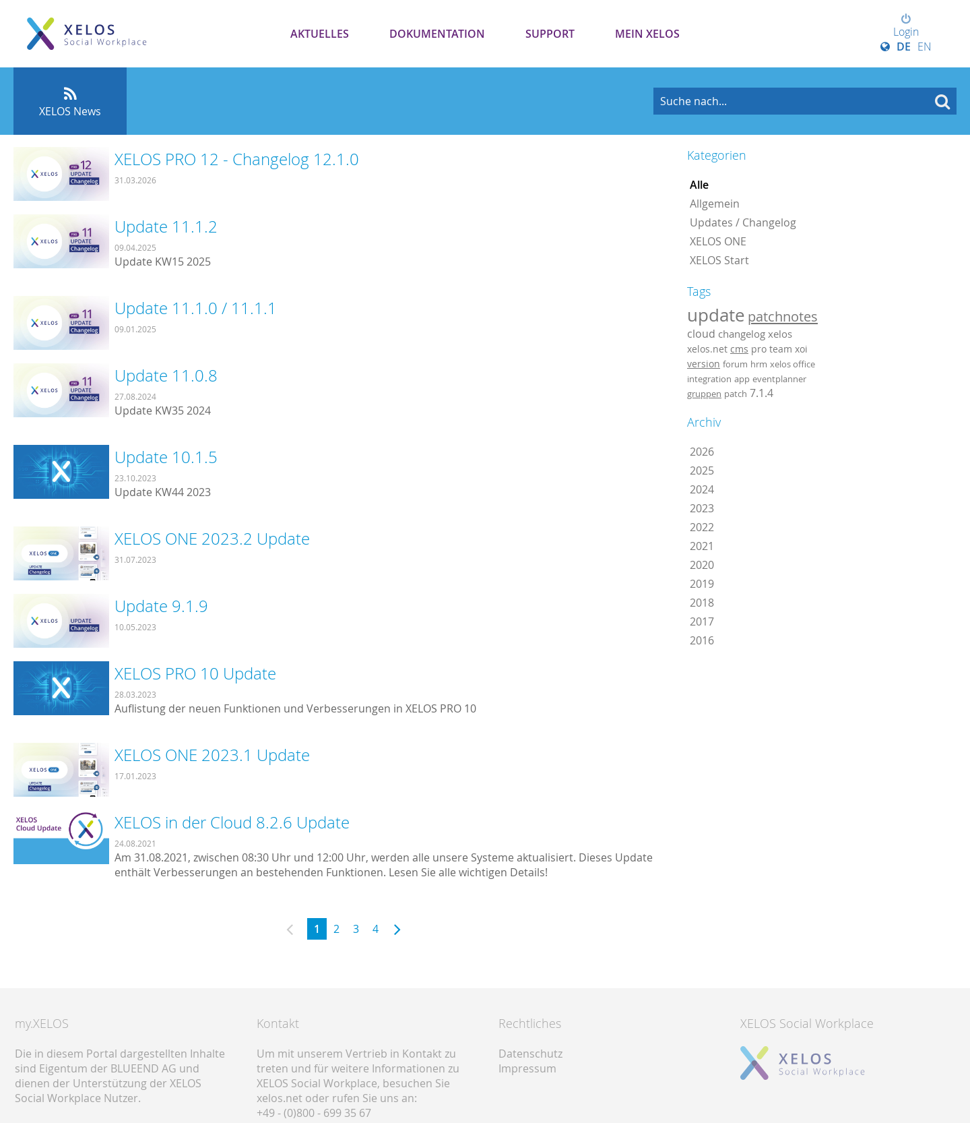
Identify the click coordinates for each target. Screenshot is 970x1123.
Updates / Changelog (743, 222)
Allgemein (715, 203)
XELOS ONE (718, 241)
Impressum (527, 1068)
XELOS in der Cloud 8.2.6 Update (232, 822)
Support (550, 33)
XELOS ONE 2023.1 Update (212, 755)
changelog (741, 334)
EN (924, 46)
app (742, 379)
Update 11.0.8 (166, 375)
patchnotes (783, 316)
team (780, 348)
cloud (701, 333)
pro (759, 348)
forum (735, 364)
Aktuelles (319, 33)
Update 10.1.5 (166, 457)
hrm (758, 364)
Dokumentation (437, 33)
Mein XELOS (647, 33)
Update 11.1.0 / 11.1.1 (196, 308)
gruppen (704, 394)
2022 (702, 527)
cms (739, 348)
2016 (702, 640)
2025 (702, 470)
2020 (702, 564)
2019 (702, 583)
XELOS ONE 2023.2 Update (212, 538)
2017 (702, 621)
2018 (702, 602)
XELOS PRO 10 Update (195, 673)
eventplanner (779, 379)
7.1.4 (761, 393)
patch (735, 394)
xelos (780, 334)
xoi (801, 348)
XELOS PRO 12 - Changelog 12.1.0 (237, 159)
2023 (702, 508)
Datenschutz (530, 1053)
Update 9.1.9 (161, 606)
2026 (702, 451)
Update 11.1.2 (166, 226)
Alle (699, 184)
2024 (702, 489)
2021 (702, 546)
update (716, 314)
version (703, 364)
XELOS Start (719, 260)
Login (906, 26)
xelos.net (707, 348)
